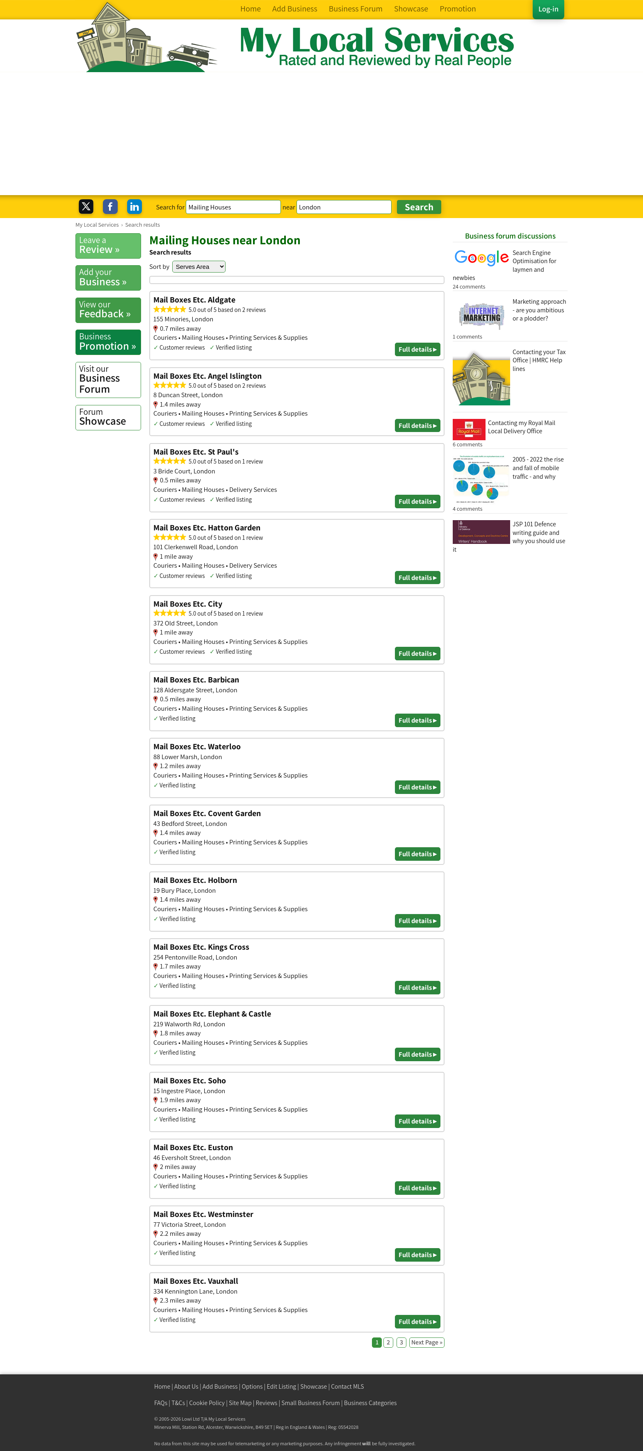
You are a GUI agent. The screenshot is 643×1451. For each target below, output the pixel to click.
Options (252, 1386)
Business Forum (110, 379)
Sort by (159, 266)
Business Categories (370, 1403)
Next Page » (426, 1342)
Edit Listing (281, 1386)
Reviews (267, 1403)
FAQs (160, 1403)
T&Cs (178, 1403)
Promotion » (110, 341)
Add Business (220, 1386)
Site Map (240, 1403)
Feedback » (110, 309)
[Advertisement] (321, 133)
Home (162, 1386)
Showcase (110, 417)
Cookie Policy (207, 1403)
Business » (110, 277)
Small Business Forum (310, 1403)
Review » (110, 245)
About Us (186, 1386)
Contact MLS (347, 1386)
